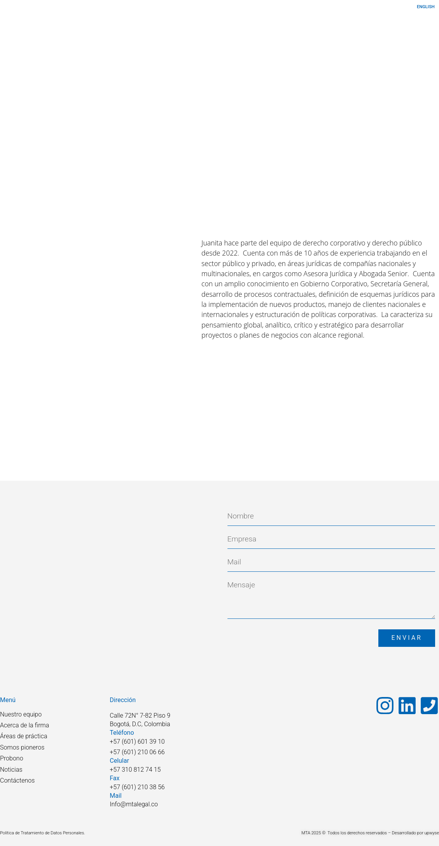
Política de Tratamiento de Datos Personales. (42, 832)
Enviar (406, 637)
